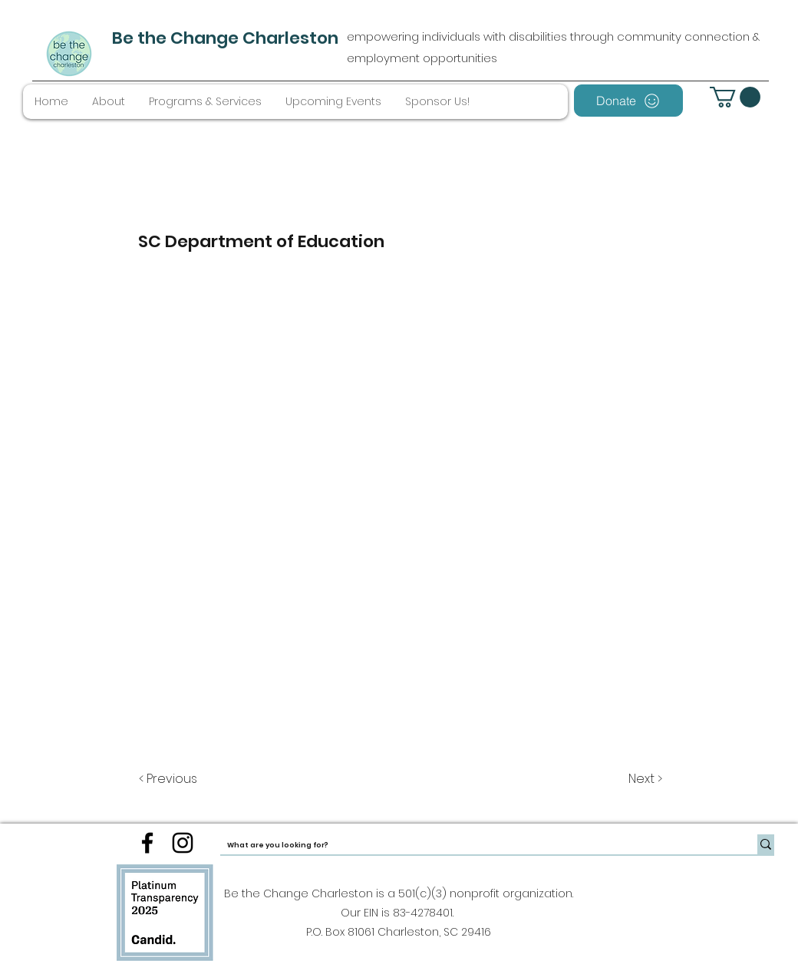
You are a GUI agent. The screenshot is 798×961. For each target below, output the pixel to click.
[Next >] (644, 779)
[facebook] (147, 843)
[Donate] (628, 100)
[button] (735, 97)
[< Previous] (170, 779)
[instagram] (182, 843)
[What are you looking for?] (476, 845)
